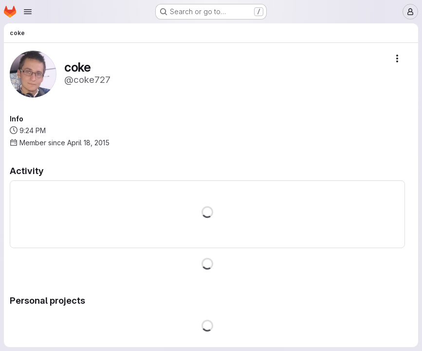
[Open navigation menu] (28, 12)
